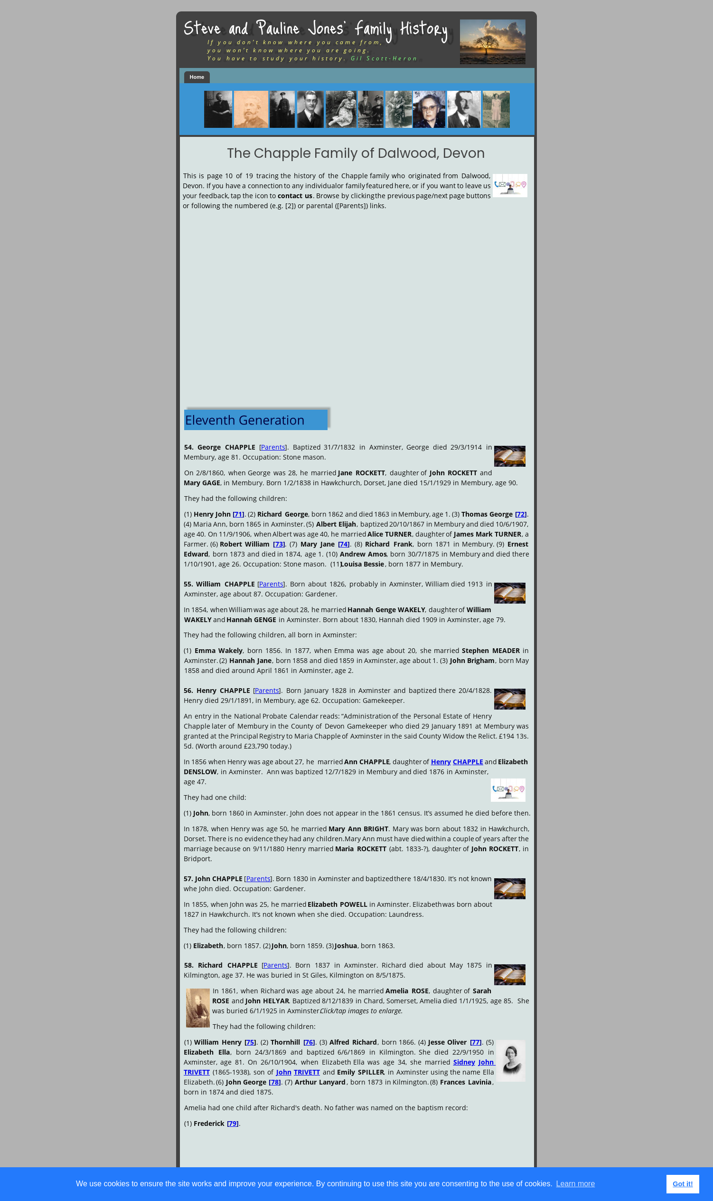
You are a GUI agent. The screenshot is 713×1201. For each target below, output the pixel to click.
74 (343, 543)
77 (475, 1042)
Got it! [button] (683, 1184)
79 (232, 1123)
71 (238, 514)
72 (521, 514)
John (487, 1061)
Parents (273, 447)
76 (309, 1042)
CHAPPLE (468, 761)
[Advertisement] (354, 297)
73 (279, 543)
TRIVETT (197, 1071)
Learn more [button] (575, 1184)
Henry (441, 761)
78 (275, 1081)
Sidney (464, 1061)
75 (250, 1042)
